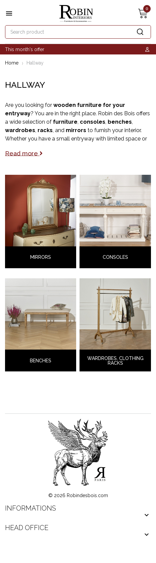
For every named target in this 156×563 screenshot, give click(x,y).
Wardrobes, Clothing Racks (115, 361)
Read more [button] (24, 153)
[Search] (78, 32)
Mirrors (40, 257)
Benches (40, 360)
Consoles (115, 257)
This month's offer (24, 49)
